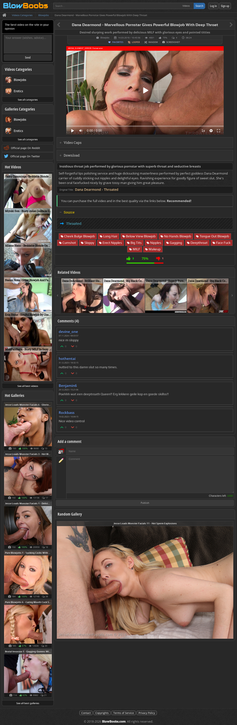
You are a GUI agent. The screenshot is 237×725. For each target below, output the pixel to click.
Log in (213, 6)
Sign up (225, 6)
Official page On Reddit (25, 148)
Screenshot (173, 42)
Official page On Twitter (25, 156)
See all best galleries (27, 703)
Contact (86, 713)
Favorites (117, 42)
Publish (145, 503)
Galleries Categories (20, 109)
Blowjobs (104, 37)
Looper (136, 42)
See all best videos (27, 385)
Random (153, 42)
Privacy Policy (146, 713)
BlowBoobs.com (114, 721)
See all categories (28, 99)
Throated (73, 223)
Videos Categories (18, 69)
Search (199, 5)
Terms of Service (123, 713)
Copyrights (102, 713)
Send (28, 57)
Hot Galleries (14, 395)
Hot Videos (13, 167)
